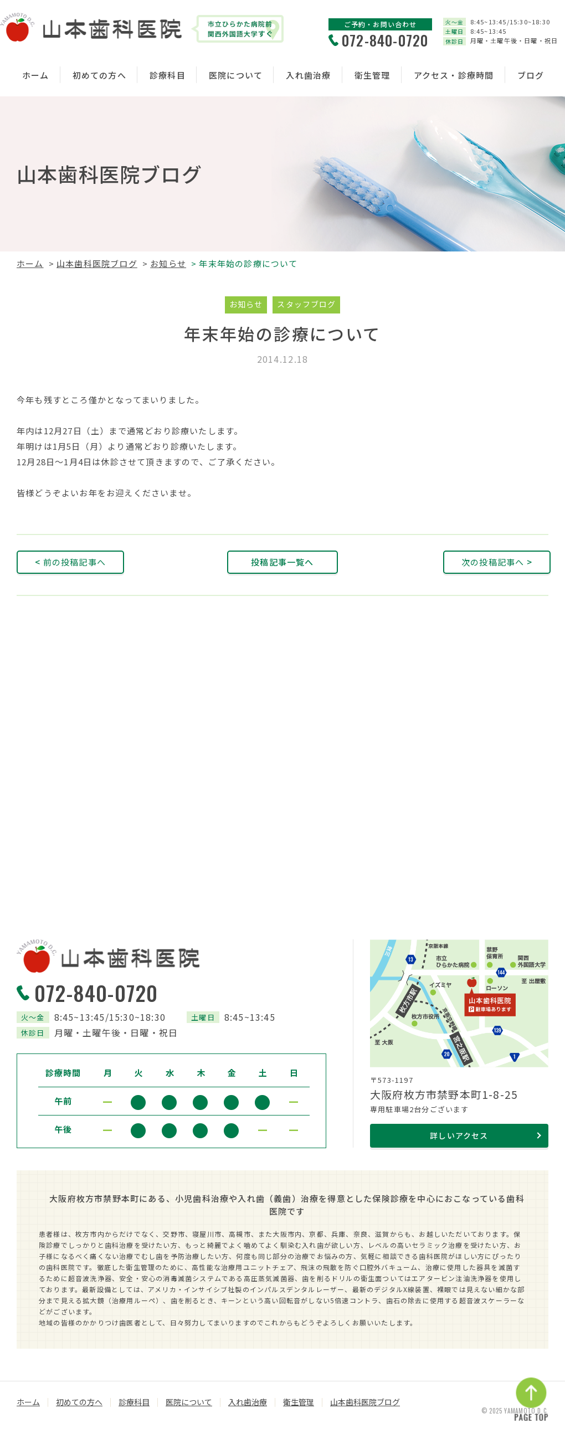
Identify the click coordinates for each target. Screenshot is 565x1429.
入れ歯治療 (308, 75)
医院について (236, 75)
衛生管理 (373, 75)
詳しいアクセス (459, 1135)
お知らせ (168, 263)
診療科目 (168, 75)
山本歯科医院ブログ (96, 263)
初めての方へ (99, 75)
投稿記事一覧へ (282, 562)
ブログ (531, 75)
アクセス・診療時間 (454, 75)
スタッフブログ (306, 304)
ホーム (35, 75)
